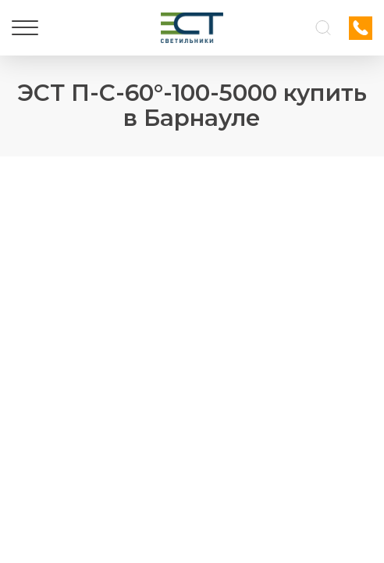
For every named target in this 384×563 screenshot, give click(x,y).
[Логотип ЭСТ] (192, 28)
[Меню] (25, 28)
